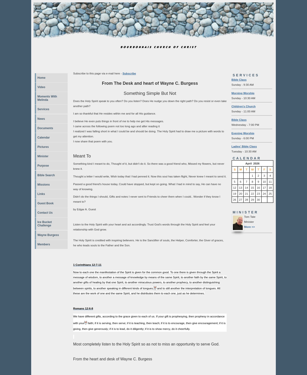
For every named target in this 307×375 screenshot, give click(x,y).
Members (43, 244)
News (41, 119)
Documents (45, 128)
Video (41, 87)
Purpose (43, 165)
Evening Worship (242, 133)
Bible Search (46, 175)
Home (41, 77)
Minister (42, 156)
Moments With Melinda (47, 98)
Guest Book (45, 203)
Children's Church (243, 106)
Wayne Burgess (48, 235)
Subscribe (129, 73)
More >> (249, 226)
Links (41, 194)
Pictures (43, 147)
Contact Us (45, 212)
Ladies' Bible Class (244, 146)
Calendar (43, 137)
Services (43, 109)
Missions (43, 184)
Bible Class (239, 79)
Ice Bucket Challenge (44, 223)
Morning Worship (242, 93)
